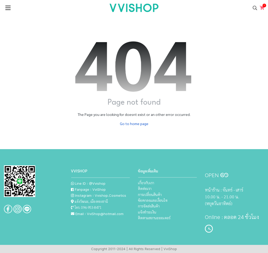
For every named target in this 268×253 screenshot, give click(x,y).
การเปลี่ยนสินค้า (150, 194)
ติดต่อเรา (145, 188)
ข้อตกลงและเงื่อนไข (153, 200)
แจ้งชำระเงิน (147, 212)
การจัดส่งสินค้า (149, 206)
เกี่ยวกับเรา (146, 182)
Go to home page (134, 123)
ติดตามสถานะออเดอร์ (154, 217)
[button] (255, 8)
